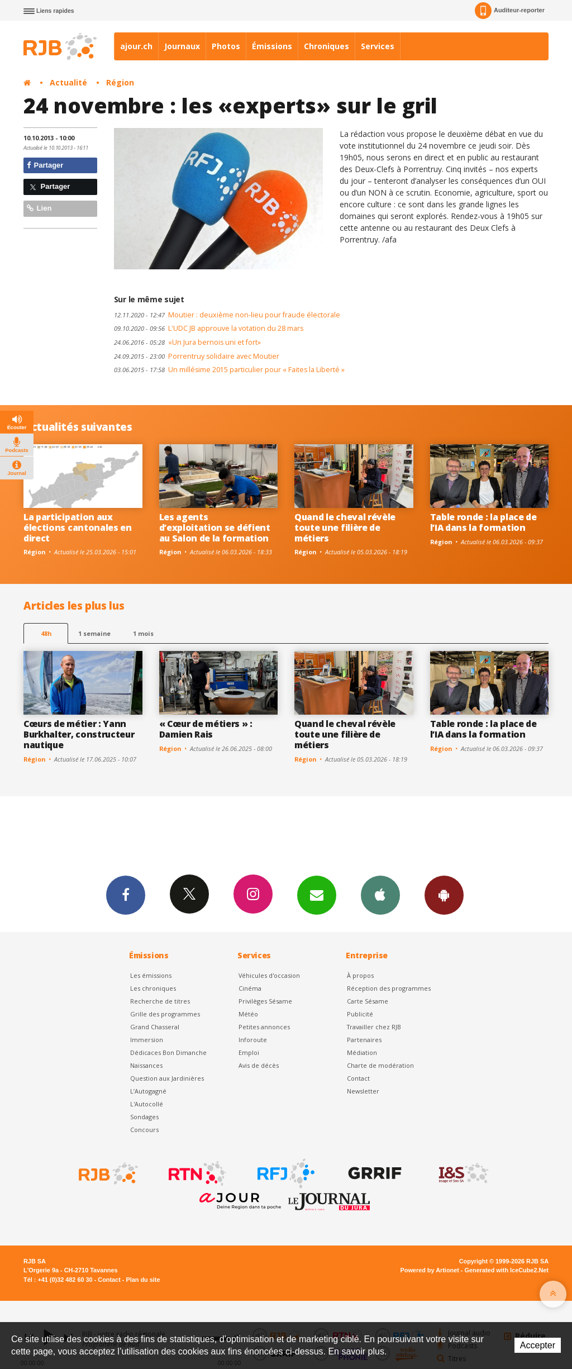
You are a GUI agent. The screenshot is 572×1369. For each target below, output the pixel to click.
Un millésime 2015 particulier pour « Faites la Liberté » (229, 369)
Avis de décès (259, 1065)
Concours (144, 1129)
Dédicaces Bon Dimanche (168, 1052)
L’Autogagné (148, 1091)
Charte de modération (380, 1065)
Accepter (537, 1345)
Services (377, 46)
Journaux (182, 46)
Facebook (125, 895)
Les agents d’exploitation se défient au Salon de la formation (214, 527)
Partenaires (364, 1039)
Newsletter (363, 1091)
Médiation (362, 1052)
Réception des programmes (389, 988)
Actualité (68, 82)
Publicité (360, 1014)
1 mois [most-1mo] (143, 633)
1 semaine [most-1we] (94, 633)
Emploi (249, 1052)
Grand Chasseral (154, 1026)
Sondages (144, 1116)
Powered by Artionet (430, 1270)
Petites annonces (264, 1026)
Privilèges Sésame (265, 1001)
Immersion (146, 1039)
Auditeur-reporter (510, 10)
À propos (360, 975)
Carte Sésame (367, 1001)
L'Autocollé (146, 1103)
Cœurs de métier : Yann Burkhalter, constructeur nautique (78, 734)
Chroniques (326, 46)
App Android (444, 895)
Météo (248, 1014)
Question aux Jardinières (167, 1078)
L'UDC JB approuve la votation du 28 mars (208, 328)
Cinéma (250, 988)
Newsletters (316, 895)
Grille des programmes (165, 1014)
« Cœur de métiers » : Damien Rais (205, 728)
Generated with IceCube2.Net (507, 1270)
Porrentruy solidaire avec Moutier (196, 356)
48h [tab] (46, 633)
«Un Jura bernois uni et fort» (187, 342)
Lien (39, 208)
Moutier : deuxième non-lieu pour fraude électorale (227, 315)
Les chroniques (153, 988)
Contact (358, 1078)
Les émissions (150, 975)
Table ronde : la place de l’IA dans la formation (483, 522)
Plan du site (143, 1279)
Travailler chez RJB (374, 1026)
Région (120, 82)
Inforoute (253, 1039)
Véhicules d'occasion (269, 975)
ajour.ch (136, 46)
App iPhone (380, 895)
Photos (226, 46)
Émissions (272, 46)
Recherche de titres (160, 1001)
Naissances (146, 1065)
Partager (45, 165)
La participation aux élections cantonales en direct (77, 527)
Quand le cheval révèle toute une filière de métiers (344, 527)
